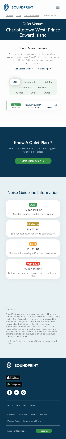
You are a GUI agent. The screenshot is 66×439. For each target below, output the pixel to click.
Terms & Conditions (32, 421)
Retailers (42, 87)
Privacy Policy (13, 421)
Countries (9, 16)
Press (32, 405)
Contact (11, 414)
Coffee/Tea (25, 87)
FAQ (25, 405)
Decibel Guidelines (38, 414)
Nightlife (48, 81)
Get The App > (44, 69)
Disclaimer (22, 414)
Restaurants (30, 81)
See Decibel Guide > (24, 69)
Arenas (19, 92)
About (10, 405)
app (47, 319)
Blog (18, 405)
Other (47, 92)
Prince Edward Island (31, 16)
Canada (18, 16)
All (15, 82)
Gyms (33, 92)
